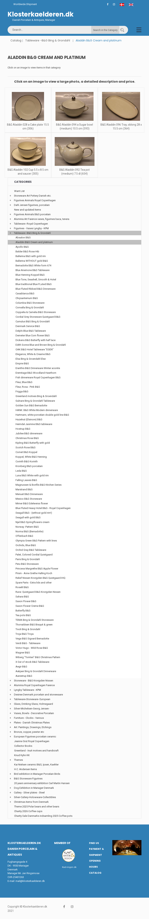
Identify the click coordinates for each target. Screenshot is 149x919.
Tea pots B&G (23, 615)
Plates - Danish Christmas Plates (32, 722)
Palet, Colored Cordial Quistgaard (34, 554)
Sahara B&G (22, 596)
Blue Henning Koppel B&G (30, 274)
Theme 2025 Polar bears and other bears (36, 806)
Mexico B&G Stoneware (29, 498)
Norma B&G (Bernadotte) (29, 531)
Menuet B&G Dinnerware (29, 494)
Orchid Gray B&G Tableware (31, 549)
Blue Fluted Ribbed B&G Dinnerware (35, 288)
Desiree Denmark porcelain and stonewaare (38, 694)
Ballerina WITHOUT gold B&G (32, 260)
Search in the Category (105, 30)
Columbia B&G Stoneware (30, 302)
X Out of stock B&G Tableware (32, 661)
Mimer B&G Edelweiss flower (32, 503)
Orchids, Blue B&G (26, 545)
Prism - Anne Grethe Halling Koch (34, 573)
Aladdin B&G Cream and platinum (34, 242)
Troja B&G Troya (25, 633)
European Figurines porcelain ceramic (35, 736)
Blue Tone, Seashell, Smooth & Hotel (36, 279)
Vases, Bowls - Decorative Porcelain (34, 713)
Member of (62, 843)
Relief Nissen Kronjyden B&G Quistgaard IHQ (40, 577)
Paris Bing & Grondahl (28, 559)
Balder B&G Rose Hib (27, 251)
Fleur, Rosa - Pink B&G (28, 386)
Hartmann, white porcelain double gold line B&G (42, 414)
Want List (19, 191)
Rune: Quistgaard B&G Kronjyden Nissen (38, 591)
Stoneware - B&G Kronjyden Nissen (33, 680)
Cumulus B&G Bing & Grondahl (33, 321)
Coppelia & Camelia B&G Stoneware (36, 312)
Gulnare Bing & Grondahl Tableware (35, 400)
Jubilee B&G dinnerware (29, 433)
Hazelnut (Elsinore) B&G (29, 419)
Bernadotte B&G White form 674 (33, 265)
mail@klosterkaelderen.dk (30, 881)
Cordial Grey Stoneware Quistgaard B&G (38, 316)
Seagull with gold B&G (28, 517)
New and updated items (27, 209)
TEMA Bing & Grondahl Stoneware (35, 619)
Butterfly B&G (23, 610)
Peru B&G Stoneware (27, 563)
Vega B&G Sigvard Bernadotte (32, 638)
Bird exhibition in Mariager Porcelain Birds (37, 773)
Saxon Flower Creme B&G (30, 605)
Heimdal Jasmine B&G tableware (34, 424)
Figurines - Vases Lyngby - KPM (31, 228)
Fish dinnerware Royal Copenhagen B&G (38, 377)
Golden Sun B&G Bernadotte (31, 405)
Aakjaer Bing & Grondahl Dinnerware (36, 671)
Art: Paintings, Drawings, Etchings (32, 727)
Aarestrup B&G (24, 675)
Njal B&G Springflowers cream (32, 522)
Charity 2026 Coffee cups (28, 811)
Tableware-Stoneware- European (32, 699)
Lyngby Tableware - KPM (27, 689)
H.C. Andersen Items (25, 769)
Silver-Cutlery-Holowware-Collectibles (35, 797)
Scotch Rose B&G (26, 447)
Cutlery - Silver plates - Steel (29, 792)
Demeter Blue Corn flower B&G (33, 335)
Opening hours (95, 863)
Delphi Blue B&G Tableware (31, 330)
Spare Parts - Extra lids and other (34, 582)
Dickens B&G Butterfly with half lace (35, 340)
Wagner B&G (23, 652)
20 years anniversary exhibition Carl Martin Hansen (42, 783)
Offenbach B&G (24, 535)
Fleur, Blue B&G (24, 382)
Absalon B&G (23, 237)
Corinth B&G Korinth (27, 461)
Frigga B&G (22, 391)
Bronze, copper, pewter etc (29, 731)
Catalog (15, 40)
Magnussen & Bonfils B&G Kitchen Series (39, 484)
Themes (18, 759)
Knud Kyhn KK (22, 755)
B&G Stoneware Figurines (28, 778)
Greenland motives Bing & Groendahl (36, 396)
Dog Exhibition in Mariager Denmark (34, 787)
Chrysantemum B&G (27, 298)
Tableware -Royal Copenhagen (31, 223)
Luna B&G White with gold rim (32, 475)
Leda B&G (21, 470)
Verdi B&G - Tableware (28, 643)
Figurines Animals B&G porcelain (32, 214)
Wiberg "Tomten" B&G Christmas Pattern (38, 657)
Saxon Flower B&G (26, 601)
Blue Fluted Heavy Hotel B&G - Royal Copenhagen (43, 508)
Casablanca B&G (25, 293)
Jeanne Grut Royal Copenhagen (31, 741)
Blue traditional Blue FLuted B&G (34, 284)
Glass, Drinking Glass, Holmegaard (33, 703)
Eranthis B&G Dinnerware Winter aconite (38, 368)
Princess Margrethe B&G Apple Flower (37, 568)
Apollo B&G (22, 246)
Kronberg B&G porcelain (29, 466)
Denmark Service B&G (28, 326)
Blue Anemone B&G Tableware (32, 270)
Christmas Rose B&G (27, 438)
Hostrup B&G (23, 428)
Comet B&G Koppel (26, 452)
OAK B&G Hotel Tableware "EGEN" (35, 349)
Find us (94, 843)
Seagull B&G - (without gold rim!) (34, 512)
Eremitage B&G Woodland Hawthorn (36, 372)
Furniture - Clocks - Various (29, 717)
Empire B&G (22, 363)
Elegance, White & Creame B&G (33, 354)
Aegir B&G (21, 666)
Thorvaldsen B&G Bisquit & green (34, 624)
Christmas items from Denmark (31, 801)
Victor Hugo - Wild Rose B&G (32, 647)
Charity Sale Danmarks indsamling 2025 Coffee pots (43, 815)
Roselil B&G (22, 587)
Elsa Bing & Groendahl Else (31, 358)
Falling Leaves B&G (26, 480)
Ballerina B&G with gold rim (31, 256)
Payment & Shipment (96, 852)
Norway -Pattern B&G (27, 526)
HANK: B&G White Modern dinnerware (37, 410)
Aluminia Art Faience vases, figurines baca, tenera (41, 219)
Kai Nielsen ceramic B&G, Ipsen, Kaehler (36, 764)
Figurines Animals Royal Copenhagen (35, 200)
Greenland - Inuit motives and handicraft (36, 750)
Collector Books (23, 745)
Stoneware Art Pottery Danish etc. (32, 195)
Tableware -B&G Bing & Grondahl (47, 40)
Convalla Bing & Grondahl (30, 307)
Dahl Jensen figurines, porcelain (32, 205)
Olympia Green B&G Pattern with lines (36, 540)
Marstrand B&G (24, 489)
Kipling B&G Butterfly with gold (33, 442)
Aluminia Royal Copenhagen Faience (34, 685)
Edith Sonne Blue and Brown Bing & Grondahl (41, 344)
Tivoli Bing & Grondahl (28, 629)
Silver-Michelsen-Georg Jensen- (31, 708)
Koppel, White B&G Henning (31, 456)
